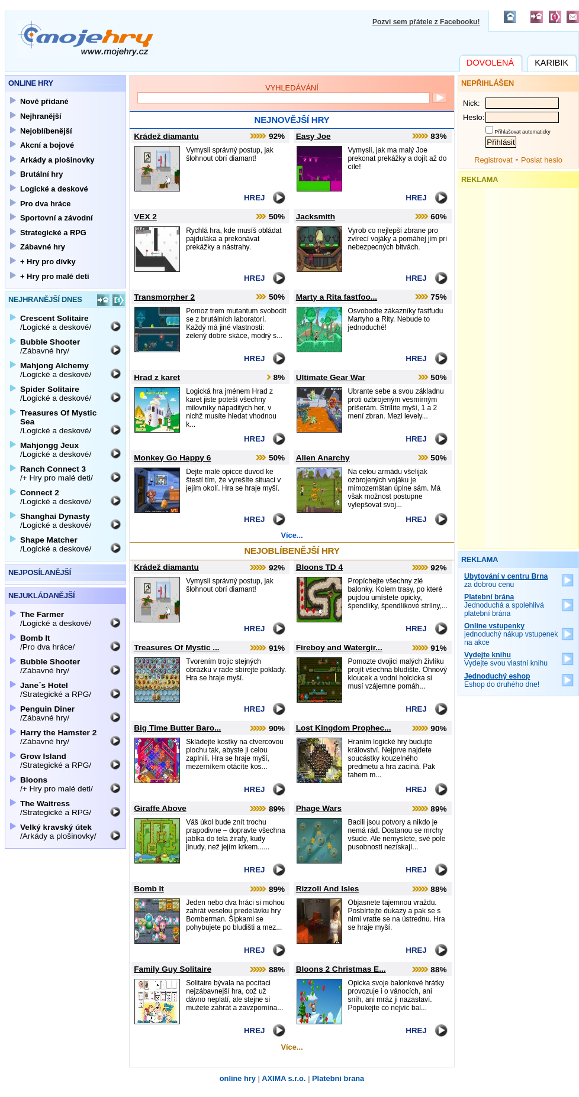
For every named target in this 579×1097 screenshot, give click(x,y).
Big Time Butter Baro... (177, 727)
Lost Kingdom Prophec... (343, 727)
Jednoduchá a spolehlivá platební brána (504, 605)
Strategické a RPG (53, 232)
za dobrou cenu (506, 580)
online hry (238, 1078)
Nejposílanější (39, 572)
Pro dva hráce (45, 203)
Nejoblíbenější (46, 130)
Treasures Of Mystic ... (176, 647)
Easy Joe (313, 136)
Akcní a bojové (47, 145)
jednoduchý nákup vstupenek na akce (511, 634)
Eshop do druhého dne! (501, 680)
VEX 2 (145, 216)
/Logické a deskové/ (55, 323)
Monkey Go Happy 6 (172, 457)
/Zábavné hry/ (50, 346)
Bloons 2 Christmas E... (341, 969)
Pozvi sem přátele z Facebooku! (426, 22)
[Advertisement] (518, 365)
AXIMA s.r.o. (283, 1078)
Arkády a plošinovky (57, 159)
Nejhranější (41, 116)
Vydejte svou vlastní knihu (506, 659)
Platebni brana (338, 1078)
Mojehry (85, 38)
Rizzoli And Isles (327, 888)
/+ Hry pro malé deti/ (56, 473)
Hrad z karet (157, 377)
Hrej (254, 197)
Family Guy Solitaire (172, 969)
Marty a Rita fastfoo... (336, 297)
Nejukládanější (41, 595)
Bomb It (149, 888)
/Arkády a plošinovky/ (58, 831)
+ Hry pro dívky (48, 261)
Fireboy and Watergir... (339, 647)
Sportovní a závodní (56, 217)
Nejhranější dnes (45, 299)
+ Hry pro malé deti (54, 276)
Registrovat (493, 159)
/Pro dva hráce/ (47, 642)
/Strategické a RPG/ (55, 690)
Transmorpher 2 (164, 297)
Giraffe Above (160, 808)
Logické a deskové (54, 188)
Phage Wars (319, 808)
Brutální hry (41, 174)
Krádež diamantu (166, 136)
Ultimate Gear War (330, 377)
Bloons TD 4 (319, 567)
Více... (292, 535)
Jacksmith (316, 216)
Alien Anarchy (323, 457)
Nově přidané (44, 101)
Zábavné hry (42, 246)
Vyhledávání (292, 87)
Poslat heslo (541, 159)
